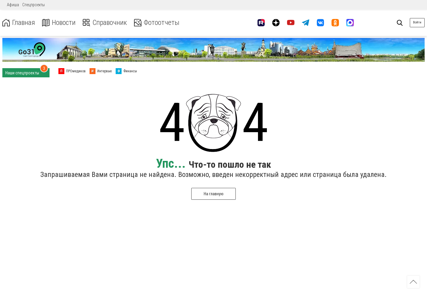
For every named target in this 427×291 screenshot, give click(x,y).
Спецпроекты (33, 4)
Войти (417, 22)
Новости (59, 23)
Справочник (105, 23)
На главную (214, 193)
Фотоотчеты (156, 23)
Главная (18, 23)
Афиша (13, 4)
